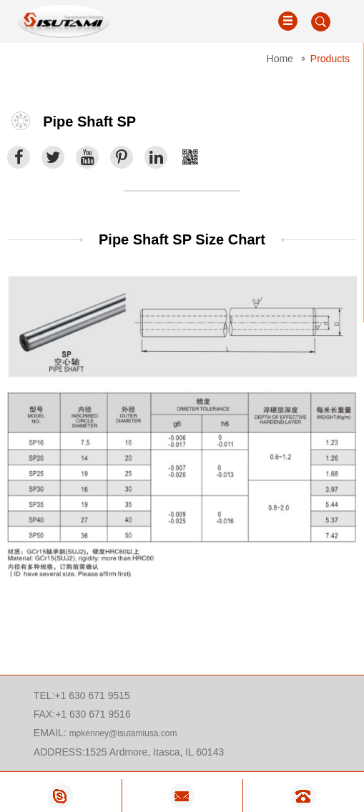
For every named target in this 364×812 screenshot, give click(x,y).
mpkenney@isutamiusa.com (123, 733)
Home (280, 58)
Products (330, 58)
